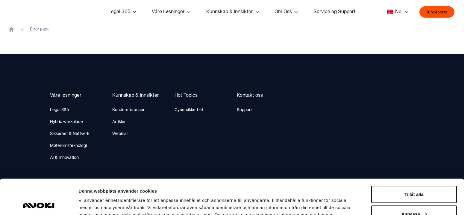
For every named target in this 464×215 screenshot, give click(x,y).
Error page (40, 29)
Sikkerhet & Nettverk (69, 134)
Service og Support (334, 12)
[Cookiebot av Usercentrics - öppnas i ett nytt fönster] (39, 203)
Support (244, 110)
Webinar (120, 134)
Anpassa (414, 178)
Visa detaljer (91, 203)
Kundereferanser (128, 110)
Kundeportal (436, 12)
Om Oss (287, 12)
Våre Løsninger (172, 12)
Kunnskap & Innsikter (233, 12)
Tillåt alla (414, 159)
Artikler (119, 122)
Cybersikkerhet (189, 110)
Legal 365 (122, 12)
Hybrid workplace (66, 122)
